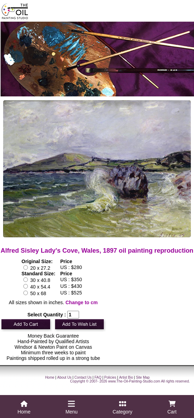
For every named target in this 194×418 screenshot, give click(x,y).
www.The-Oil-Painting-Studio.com (134, 381)
